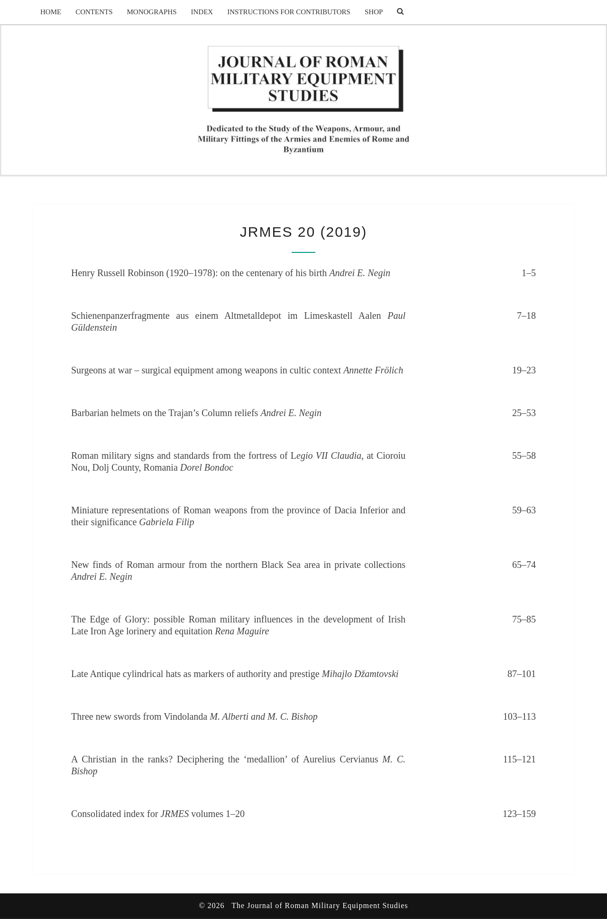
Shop (374, 12)
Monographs (152, 12)
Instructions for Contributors (288, 12)
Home (50, 12)
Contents (93, 12)
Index (202, 12)
